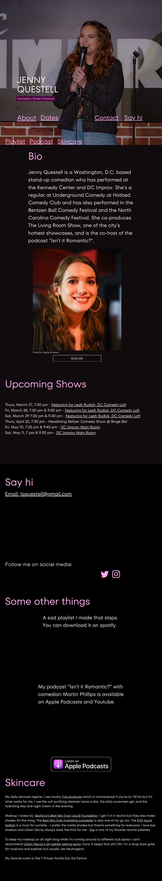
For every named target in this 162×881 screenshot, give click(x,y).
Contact (107, 117)
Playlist (15, 141)
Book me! (77, 358)
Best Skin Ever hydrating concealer (68, 820)
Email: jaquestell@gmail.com (38, 493)
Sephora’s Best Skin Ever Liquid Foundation (66, 815)
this (92, 830)
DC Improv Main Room (80, 427)
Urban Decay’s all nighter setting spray (52, 844)
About (26, 118)
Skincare (70, 141)
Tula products (72, 797)
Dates (49, 117)
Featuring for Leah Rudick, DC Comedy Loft (88, 404)
